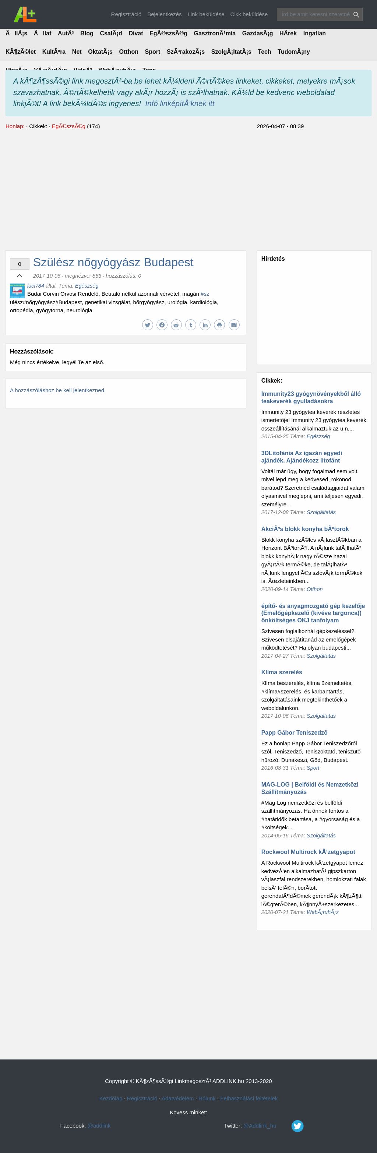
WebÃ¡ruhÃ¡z (323, 912)
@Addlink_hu (280, 1125)
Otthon (128, 52)
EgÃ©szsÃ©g (168, 33)
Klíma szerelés (281, 672)
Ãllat (43, 33)
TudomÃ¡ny (294, 52)
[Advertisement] (188, 189)
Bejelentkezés (164, 14)
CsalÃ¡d (111, 33)
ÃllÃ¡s (16, 33)
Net (77, 52)
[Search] (320, 14)
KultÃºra (54, 52)
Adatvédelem (178, 1098)
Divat (135, 33)
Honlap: (15, 126)
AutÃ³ (66, 33)
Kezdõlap (111, 1098)
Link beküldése (206, 14)
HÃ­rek (288, 33)
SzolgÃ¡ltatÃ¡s (231, 52)
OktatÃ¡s (100, 52)
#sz (205, 294)
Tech (264, 52)
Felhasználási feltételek (249, 1098)
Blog (87, 33)
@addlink (99, 1125)
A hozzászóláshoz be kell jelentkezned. (58, 390)
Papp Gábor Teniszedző (294, 733)
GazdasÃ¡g (257, 33)
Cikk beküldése (249, 14)
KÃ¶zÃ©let (21, 52)
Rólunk (207, 1098)
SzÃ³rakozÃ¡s (186, 52)
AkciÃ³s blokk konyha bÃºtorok (305, 529)
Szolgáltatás (321, 512)
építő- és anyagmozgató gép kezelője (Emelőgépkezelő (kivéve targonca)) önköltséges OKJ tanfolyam (313, 613)
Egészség (87, 286)
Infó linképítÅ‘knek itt (180, 103)
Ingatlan (314, 33)
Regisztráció (126, 14)
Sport (153, 52)
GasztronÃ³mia (215, 33)
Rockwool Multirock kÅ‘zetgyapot (308, 852)
